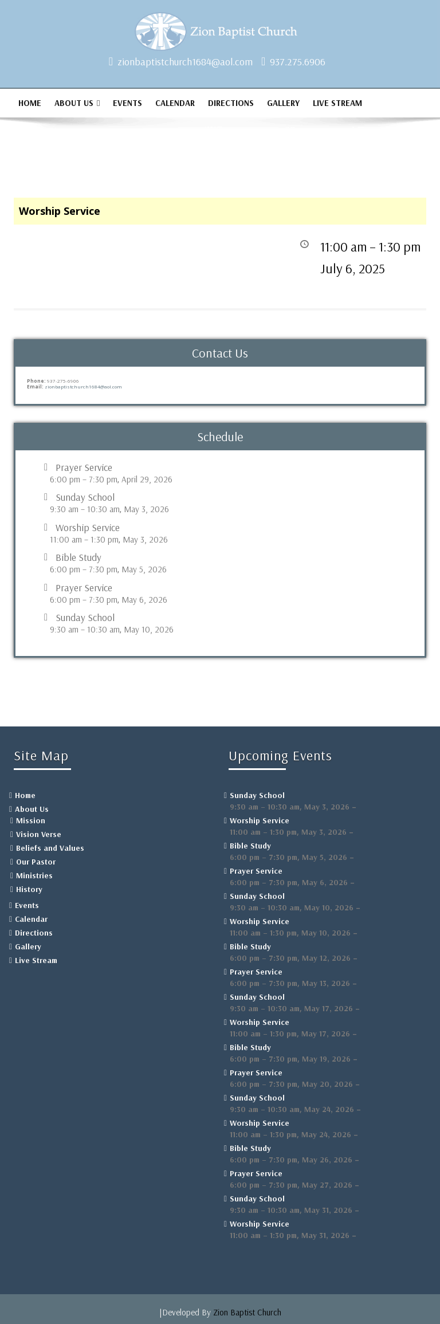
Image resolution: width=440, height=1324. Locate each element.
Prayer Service (84, 467)
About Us (77, 102)
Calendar (175, 102)
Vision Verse (38, 834)
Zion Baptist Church (247, 1312)
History (29, 889)
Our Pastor (36, 862)
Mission (30, 820)
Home (29, 102)
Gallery (283, 102)
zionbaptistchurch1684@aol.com (185, 61)
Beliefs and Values (50, 848)
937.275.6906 (297, 61)
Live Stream (337, 102)
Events (127, 102)
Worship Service (88, 527)
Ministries (34, 875)
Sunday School (85, 497)
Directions (231, 102)
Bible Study (78, 557)
